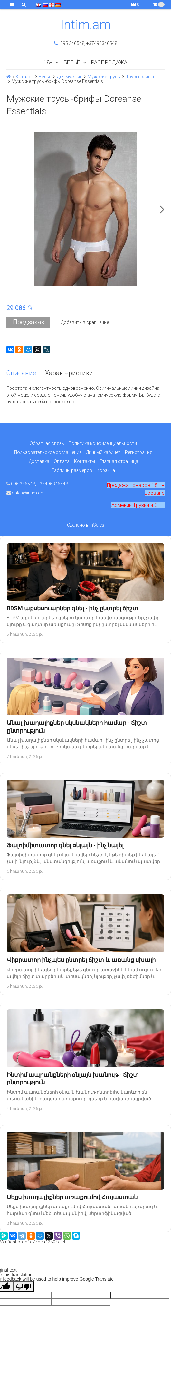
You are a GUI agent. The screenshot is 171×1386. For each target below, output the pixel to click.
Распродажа (109, 62)
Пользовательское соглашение (47, 452)
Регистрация (138, 452)
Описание (21, 373)
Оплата (62, 461)
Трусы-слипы (140, 76)
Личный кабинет (103, 452)
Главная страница (119, 461)
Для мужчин (69, 76)
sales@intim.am (25, 492)
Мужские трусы (104, 76)
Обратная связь (47, 443)
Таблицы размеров (72, 470)
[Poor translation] (23, 1286)
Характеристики (69, 373)
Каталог (24, 76)
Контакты (84, 461)
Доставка (39, 461)
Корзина (106, 470)
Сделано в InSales (85, 524)
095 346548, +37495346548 (85, 43)
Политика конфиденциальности (103, 443)
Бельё (72, 62)
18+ (48, 62)
